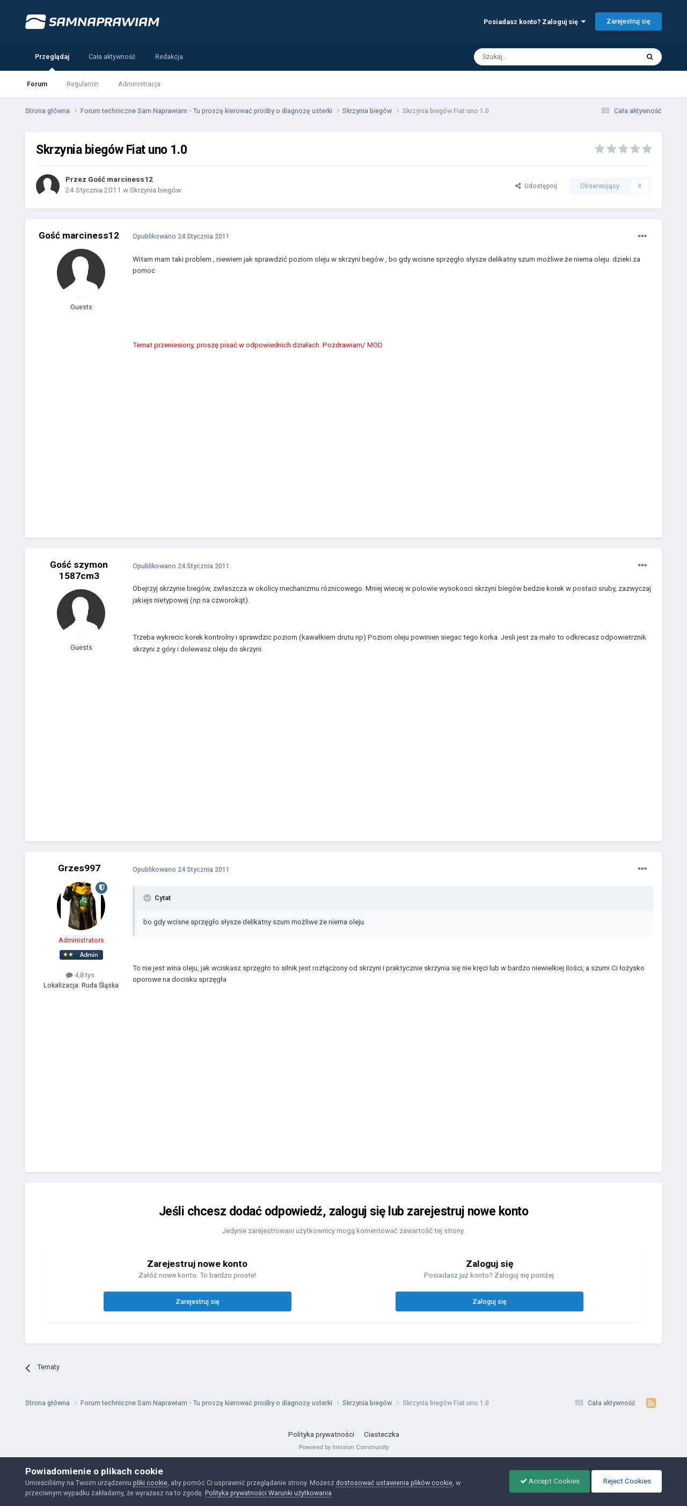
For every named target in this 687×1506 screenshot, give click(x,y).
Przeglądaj (52, 62)
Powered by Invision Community (344, 1447)
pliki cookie (150, 1483)
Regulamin (83, 84)
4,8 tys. (81, 975)
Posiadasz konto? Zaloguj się (535, 22)
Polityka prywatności (321, 1434)
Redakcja (169, 57)
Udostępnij (536, 186)
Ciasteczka (381, 1434)
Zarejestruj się (628, 21)
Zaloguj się (489, 1301)
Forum (37, 84)
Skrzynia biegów (155, 190)
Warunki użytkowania (300, 1493)
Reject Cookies (626, 1481)
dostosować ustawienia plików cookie (394, 1483)
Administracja (139, 84)
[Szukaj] (532, 56)
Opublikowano (181, 236)
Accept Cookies (547, 1481)
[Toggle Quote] (148, 898)
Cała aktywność (112, 57)
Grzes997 (79, 868)
